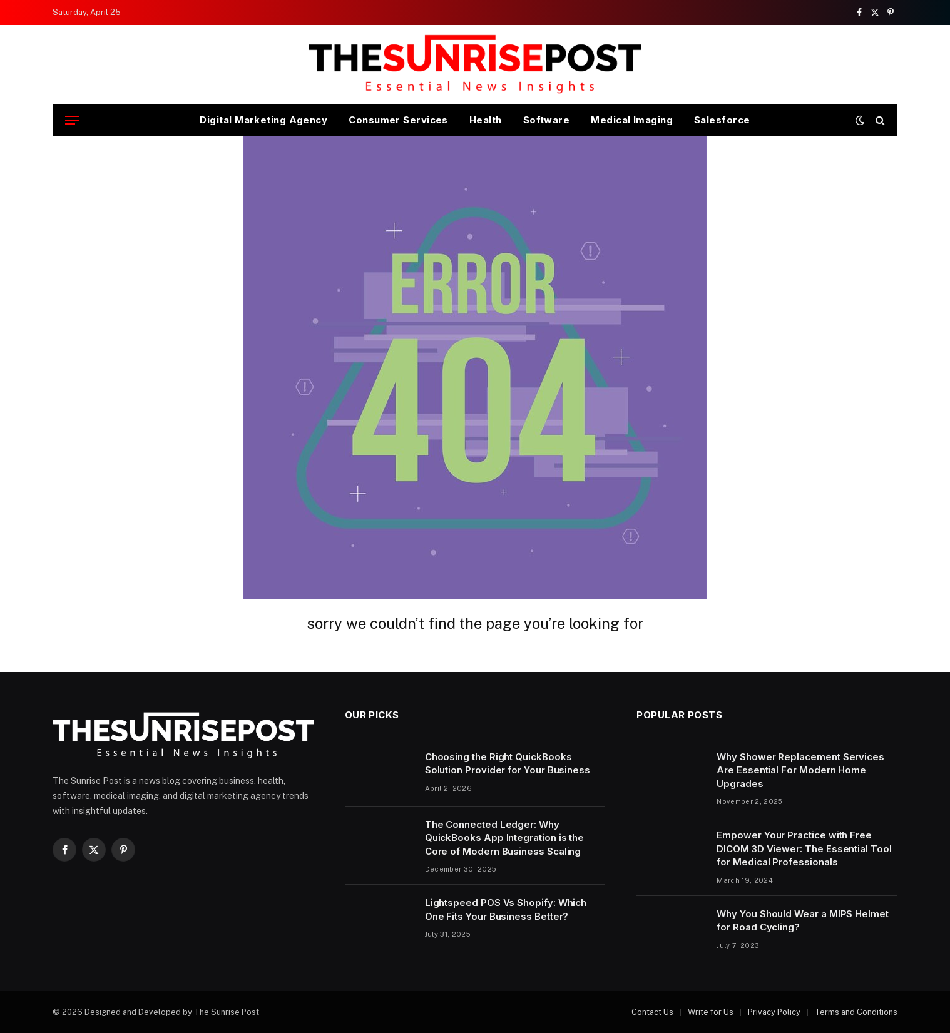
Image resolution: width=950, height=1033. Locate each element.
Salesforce (722, 120)
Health (485, 120)
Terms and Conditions (856, 1012)
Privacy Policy (774, 1012)
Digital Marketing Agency (263, 120)
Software (546, 120)
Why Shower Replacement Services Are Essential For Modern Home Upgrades (800, 770)
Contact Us (652, 1012)
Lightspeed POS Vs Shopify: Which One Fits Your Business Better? (506, 909)
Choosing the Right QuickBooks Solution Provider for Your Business (507, 763)
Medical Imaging (632, 120)
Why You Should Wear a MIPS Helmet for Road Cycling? (803, 920)
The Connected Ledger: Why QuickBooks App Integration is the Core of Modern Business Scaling (505, 837)
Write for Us (710, 1012)
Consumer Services (398, 120)
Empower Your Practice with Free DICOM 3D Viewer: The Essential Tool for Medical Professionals (804, 848)
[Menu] (72, 120)
